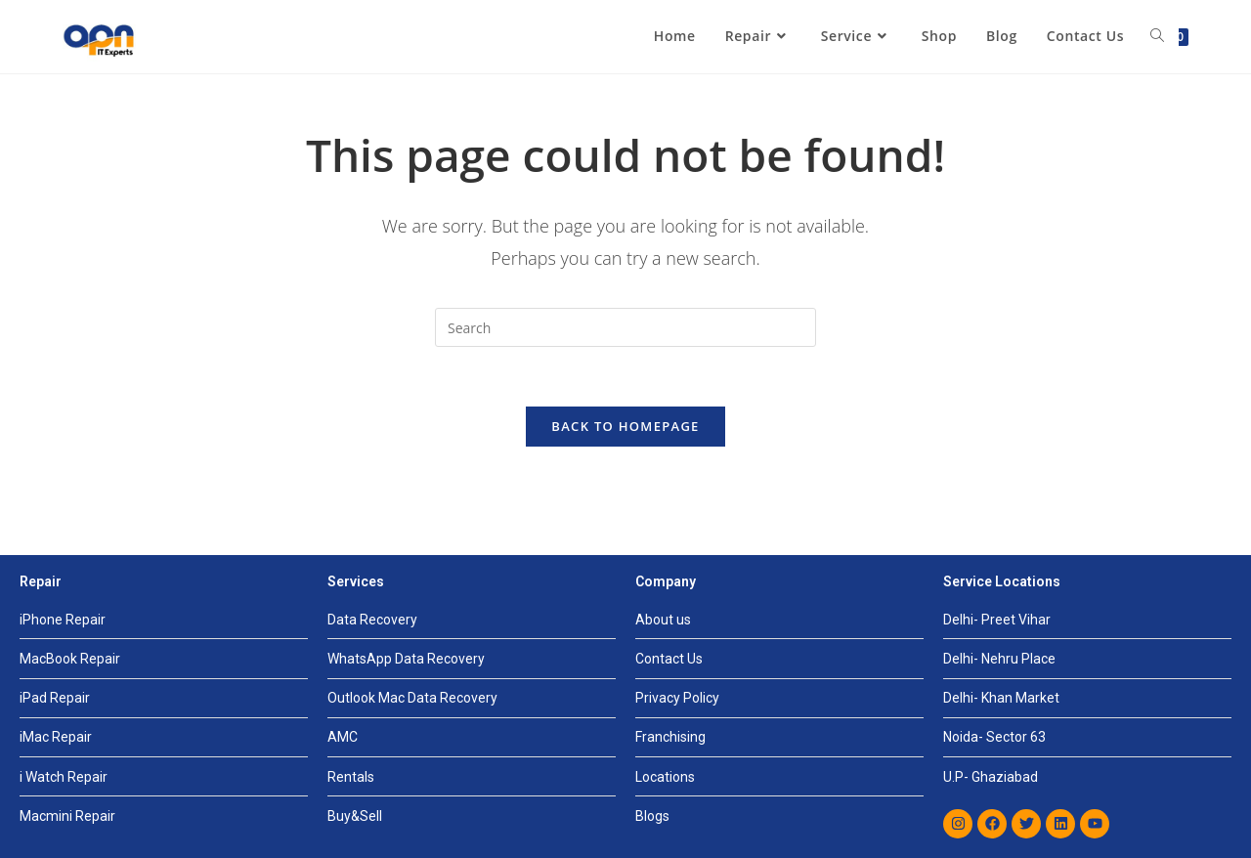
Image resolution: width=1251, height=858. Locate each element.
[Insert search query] (625, 327)
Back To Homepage (625, 426)
